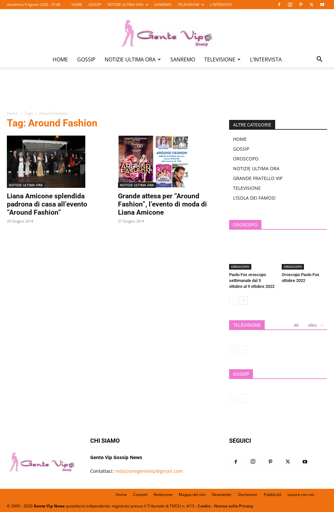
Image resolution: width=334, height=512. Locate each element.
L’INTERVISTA (221, 4)
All (296, 325)
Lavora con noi (301, 494)
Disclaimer (248, 494)
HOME (77, 4)
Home (12, 113)
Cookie (204, 506)
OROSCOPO (246, 159)
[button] (319, 60)
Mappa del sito (192, 494)
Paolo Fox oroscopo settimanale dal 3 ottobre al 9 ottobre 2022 (252, 280)
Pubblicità (272, 494)
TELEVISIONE (191, 4)
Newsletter (222, 494)
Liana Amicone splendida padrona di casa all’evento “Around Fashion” (47, 204)
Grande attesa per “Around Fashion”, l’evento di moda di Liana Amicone (162, 204)
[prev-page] (233, 300)
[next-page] (244, 300)
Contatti (140, 494)
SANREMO (163, 4)
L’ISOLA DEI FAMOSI (254, 198)
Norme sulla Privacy (233, 506)
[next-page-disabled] (244, 349)
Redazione (163, 494)
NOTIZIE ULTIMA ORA (128, 4)
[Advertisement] (167, 93)
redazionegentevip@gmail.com (149, 471)
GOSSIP (95, 4)
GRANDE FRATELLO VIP (257, 178)
